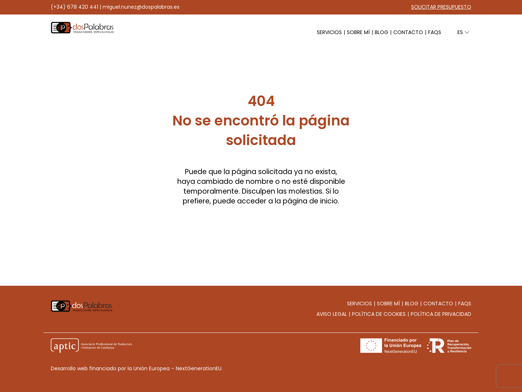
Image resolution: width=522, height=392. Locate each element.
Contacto (408, 32)
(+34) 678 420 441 (74, 7)
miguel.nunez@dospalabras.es (141, 7)
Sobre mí (358, 32)
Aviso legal (331, 314)
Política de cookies (379, 314)
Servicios (329, 32)
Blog (381, 32)
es (460, 32)
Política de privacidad (441, 314)
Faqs (434, 32)
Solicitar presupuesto (441, 7)
